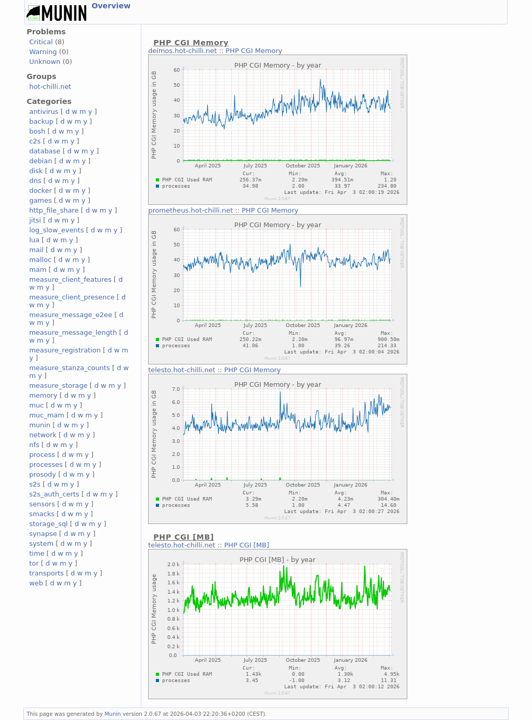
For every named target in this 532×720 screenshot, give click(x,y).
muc (36, 405)
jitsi (35, 220)
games (40, 200)
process (42, 455)
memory (43, 395)
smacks (42, 514)
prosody (42, 474)
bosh (37, 131)
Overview (110, 6)
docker (40, 190)
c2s (35, 141)
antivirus (43, 111)
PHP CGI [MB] (246, 545)
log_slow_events (56, 230)
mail (36, 250)
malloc (40, 260)
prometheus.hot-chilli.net (190, 210)
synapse (43, 534)
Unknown (44, 62)
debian (40, 161)
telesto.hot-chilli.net (181, 370)
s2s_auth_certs (54, 494)
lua (34, 240)
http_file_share (53, 210)
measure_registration (65, 350)
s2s (35, 484)
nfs (34, 445)
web (36, 583)
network (43, 435)
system (41, 543)
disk (36, 171)
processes (46, 464)
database (44, 151)
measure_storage (58, 385)
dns (35, 181)
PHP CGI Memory (253, 51)
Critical (40, 42)
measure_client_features (70, 279)
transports (46, 573)
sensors (42, 504)
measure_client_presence (71, 297)
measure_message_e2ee (70, 315)
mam (37, 269)
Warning (43, 52)
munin (39, 425)
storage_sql (48, 524)
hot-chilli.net (50, 86)
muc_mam (46, 415)
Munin (112, 714)
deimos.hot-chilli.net (182, 51)
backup (41, 121)
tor (33, 563)
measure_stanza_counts (69, 368)
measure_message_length (73, 332)
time (36, 553)
